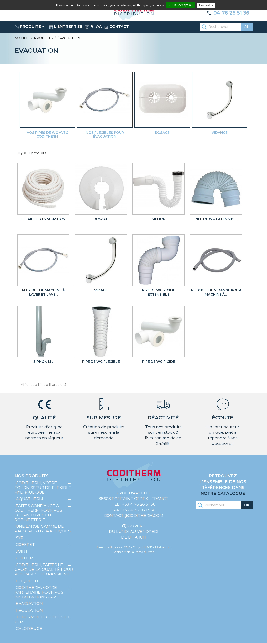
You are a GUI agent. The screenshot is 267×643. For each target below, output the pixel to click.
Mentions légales (108, 547)
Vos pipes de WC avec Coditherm (47, 134)
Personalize (206, 5)
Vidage (101, 290)
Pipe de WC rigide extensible (158, 292)
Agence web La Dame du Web (133, 551)
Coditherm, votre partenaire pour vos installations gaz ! (39, 592)
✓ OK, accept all (180, 5)
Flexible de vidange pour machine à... (216, 292)
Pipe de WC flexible (101, 362)
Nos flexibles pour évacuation (105, 134)
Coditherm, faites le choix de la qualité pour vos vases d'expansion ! (44, 569)
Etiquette (28, 580)
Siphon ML (43, 362)
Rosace (162, 133)
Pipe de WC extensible (216, 219)
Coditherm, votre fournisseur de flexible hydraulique (43, 487)
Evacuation (29, 603)
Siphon (159, 219)
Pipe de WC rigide (158, 362)
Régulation (29, 610)
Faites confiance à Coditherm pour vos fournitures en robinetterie (38, 512)
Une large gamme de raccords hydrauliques (43, 528)
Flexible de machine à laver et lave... (43, 292)
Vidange (220, 133)
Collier (24, 557)
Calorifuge (29, 628)
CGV (127, 547)
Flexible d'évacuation (43, 219)
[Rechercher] (226, 27)
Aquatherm (29, 498)
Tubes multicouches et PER (42, 619)
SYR (20, 537)
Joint (22, 551)
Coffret (25, 544)
